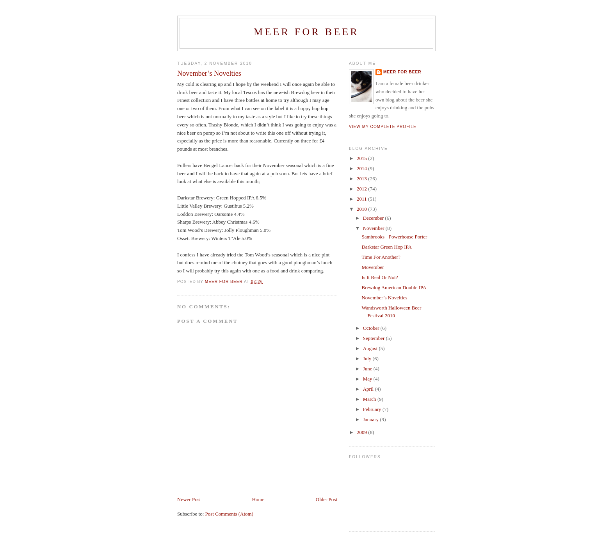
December (374, 218)
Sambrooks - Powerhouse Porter (394, 237)
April (369, 389)
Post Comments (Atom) (229, 514)
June (368, 369)
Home (258, 499)
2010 (362, 209)
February (372, 409)
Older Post (326, 499)
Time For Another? (380, 257)
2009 (362, 432)
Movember (372, 267)
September (374, 338)
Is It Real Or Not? (379, 277)
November (374, 228)
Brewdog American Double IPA (393, 287)
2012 (362, 189)
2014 (362, 168)
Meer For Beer (306, 31)
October (372, 328)
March (370, 399)
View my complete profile (382, 127)
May (368, 379)
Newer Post (189, 499)
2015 (362, 158)
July (368, 358)
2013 (362, 178)
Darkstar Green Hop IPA (386, 247)
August (371, 348)
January (371, 419)
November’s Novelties (384, 298)
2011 (362, 199)
